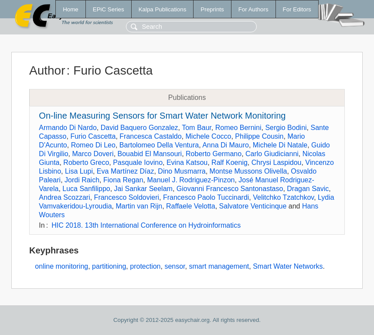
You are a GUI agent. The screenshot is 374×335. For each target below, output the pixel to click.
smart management (219, 266)
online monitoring (61, 266)
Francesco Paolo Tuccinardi (206, 197)
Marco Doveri (93, 153)
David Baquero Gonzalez (139, 127)
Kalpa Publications (163, 9)
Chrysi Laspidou (277, 162)
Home (70, 9)
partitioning (109, 266)
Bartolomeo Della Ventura (159, 145)
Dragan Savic (308, 188)
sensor (174, 266)
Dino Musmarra (181, 171)
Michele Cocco (208, 136)
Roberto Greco (86, 162)
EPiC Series (108, 9)
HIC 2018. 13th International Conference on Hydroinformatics (146, 225)
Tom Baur (196, 127)
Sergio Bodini (285, 127)
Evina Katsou (187, 162)
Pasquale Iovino (138, 162)
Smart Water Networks (288, 266)
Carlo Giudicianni (272, 153)
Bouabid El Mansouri (150, 153)
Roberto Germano (213, 153)
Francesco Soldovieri (126, 197)
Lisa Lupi (79, 171)
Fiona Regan (123, 180)
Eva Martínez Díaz (125, 171)
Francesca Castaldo (150, 136)
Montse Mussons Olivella (248, 171)
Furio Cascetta (93, 136)
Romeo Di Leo (93, 145)
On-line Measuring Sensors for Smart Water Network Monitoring (162, 115)
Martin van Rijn (139, 206)
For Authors (253, 9)
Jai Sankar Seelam (143, 188)
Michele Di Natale (280, 145)
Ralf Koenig (229, 162)
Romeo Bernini (238, 127)
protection (145, 266)
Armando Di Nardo (68, 127)
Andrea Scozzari (64, 197)
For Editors (297, 9)
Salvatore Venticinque (253, 206)
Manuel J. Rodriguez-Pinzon (191, 180)
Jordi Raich (82, 180)
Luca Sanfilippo (86, 188)
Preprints (212, 9)
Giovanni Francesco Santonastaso (230, 188)
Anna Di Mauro (225, 145)
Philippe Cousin (259, 136)
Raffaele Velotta (190, 206)
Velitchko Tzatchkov (283, 197)
